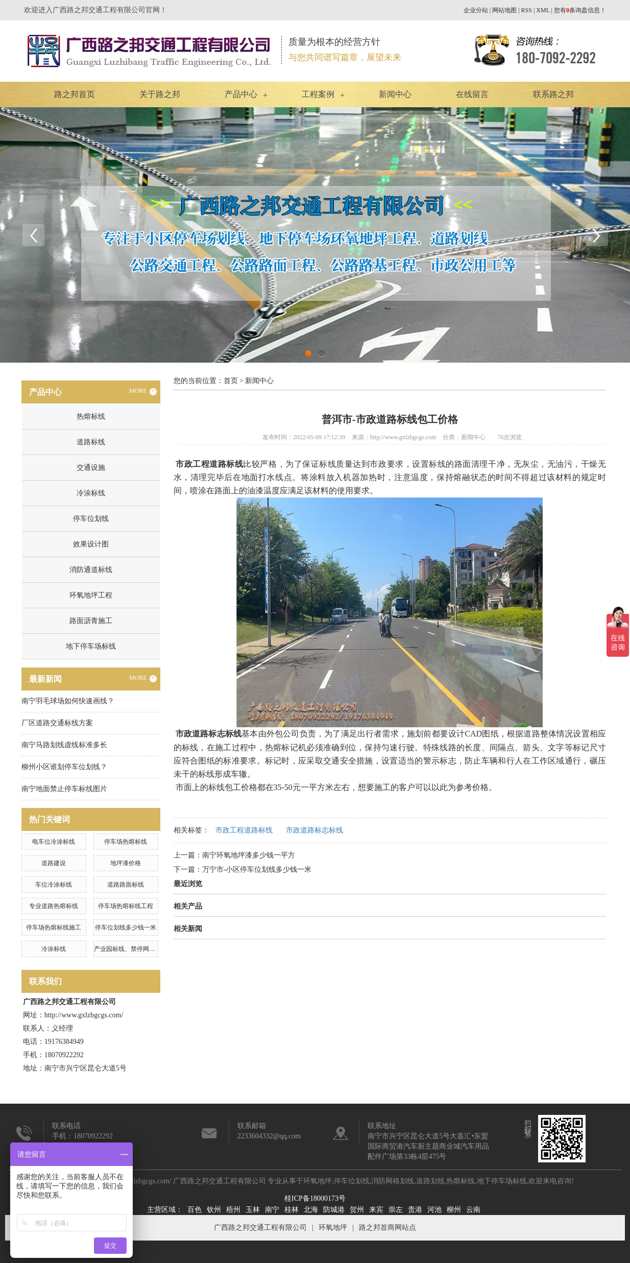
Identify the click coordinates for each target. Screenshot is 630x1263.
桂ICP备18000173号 (315, 1198)
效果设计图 (91, 544)
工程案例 (318, 94)
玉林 (253, 1209)
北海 (311, 1209)
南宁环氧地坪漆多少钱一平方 (248, 855)
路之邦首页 (74, 94)
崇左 (396, 1209)
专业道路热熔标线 (53, 906)
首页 (231, 381)
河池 (434, 1209)
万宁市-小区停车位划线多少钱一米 (257, 869)
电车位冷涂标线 (53, 841)
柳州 (454, 1209)
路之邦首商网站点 (387, 1227)
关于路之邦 (159, 94)
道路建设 (53, 863)
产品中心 (241, 94)
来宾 (376, 1209)
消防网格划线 (392, 1181)
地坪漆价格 (125, 863)
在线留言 (472, 94)
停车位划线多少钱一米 (125, 927)
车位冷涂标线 (53, 884)
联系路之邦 (553, 94)
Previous (33, 235)
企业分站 (476, 10)
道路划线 (430, 1181)
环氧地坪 (317, 1181)
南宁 (272, 1209)
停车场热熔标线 (125, 841)
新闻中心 (395, 94)
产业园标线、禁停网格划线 (130, 948)
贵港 (415, 1209)
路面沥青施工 (90, 621)
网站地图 (504, 10)
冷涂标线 (91, 493)
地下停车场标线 (91, 646)
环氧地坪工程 (90, 595)
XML (542, 10)
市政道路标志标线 (314, 830)
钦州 (214, 1209)
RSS (526, 10)
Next (597, 235)
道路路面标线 (125, 884)
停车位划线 (91, 518)
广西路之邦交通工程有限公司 (260, 1227)
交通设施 (91, 467)
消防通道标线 (90, 570)
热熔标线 (91, 416)
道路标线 (91, 442)
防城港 (334, 1209)
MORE (143, 391)
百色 (194, 1209)
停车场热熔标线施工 (53, 927)
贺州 (357, 1209)
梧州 (233, 1209)
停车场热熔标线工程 (125, 906)
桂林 (291, 1209)
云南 (473, 1209)
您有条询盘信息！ (580, 10)
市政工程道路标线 (244, 830)
